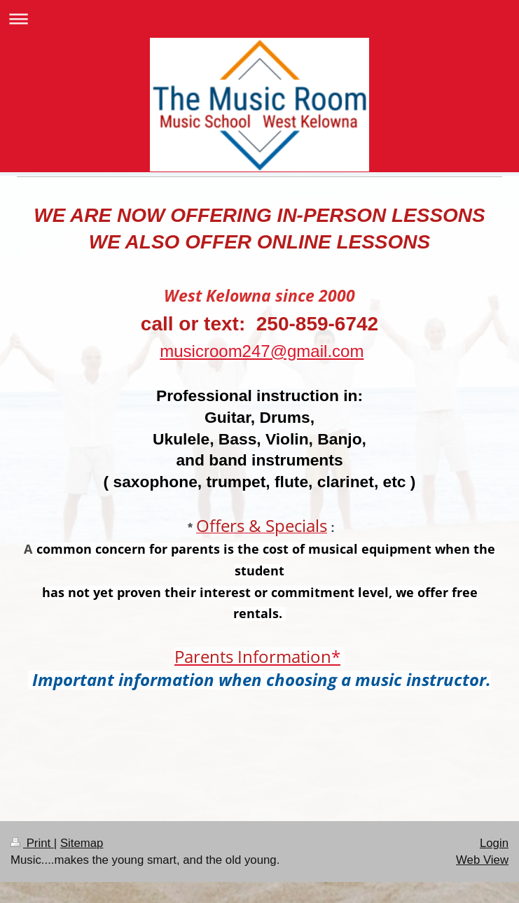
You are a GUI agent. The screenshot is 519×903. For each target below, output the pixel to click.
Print (32, 843)
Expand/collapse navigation (259, 19)
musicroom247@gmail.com (262, 351)
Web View (482, 860)
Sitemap (82, 843)
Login (494, 843)
